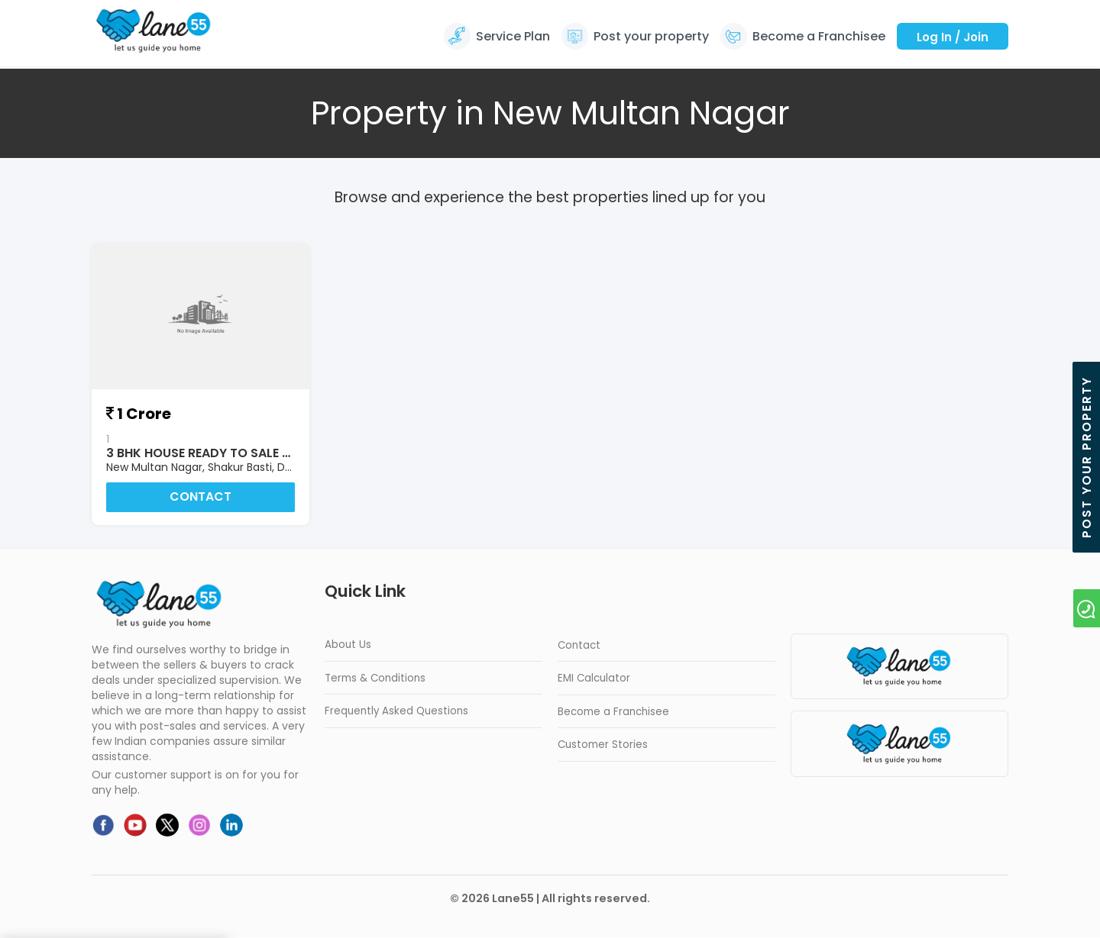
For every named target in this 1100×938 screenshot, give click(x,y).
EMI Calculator (594, 679)
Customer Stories (603, 745)
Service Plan (513, 36)
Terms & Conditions (375, 679)
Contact (200, 497)
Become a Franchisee (818, 36)
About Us (348, 645)
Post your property (651, 36)
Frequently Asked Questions (396, 711)
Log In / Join (952, 37)
